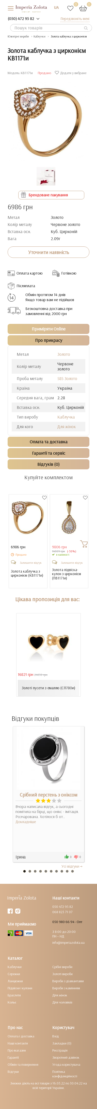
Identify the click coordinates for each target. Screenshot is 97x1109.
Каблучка (66, 417)
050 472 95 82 (62, 906)
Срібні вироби (62, 967)
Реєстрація (60, 1050)
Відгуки (13, 1071)
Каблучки (15, 967)
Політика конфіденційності (64, 1073)
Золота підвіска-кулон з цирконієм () (66, 574)
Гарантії (13, 1057)
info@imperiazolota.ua (68, 942)
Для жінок (66, 426)
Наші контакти (18, 1043)
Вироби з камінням (66, 988)
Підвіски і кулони (20, 988)
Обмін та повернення (23, 1064)
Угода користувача (66, 1064)
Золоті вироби (62, 974)
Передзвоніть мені (74, 18)
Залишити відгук (31, 562)
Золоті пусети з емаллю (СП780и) (48, 687)
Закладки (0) (61, 1043)
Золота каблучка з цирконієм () (27, 573)
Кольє (12, 1002)
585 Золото (67, 378)
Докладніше (25, 821)
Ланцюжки (15, 981)
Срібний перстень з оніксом (48, 795)
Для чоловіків (62, 1002)
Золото (63, 354)
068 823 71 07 (62, 912)
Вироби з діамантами (68, 981)
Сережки (14, 974)
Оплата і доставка (21, 1036)
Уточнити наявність (48, 252)
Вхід (55, 1036)
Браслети (14, 995)
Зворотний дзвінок (65, 1057)
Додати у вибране (71, 73)
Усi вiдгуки (72, 866)
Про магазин (17, 1050)
